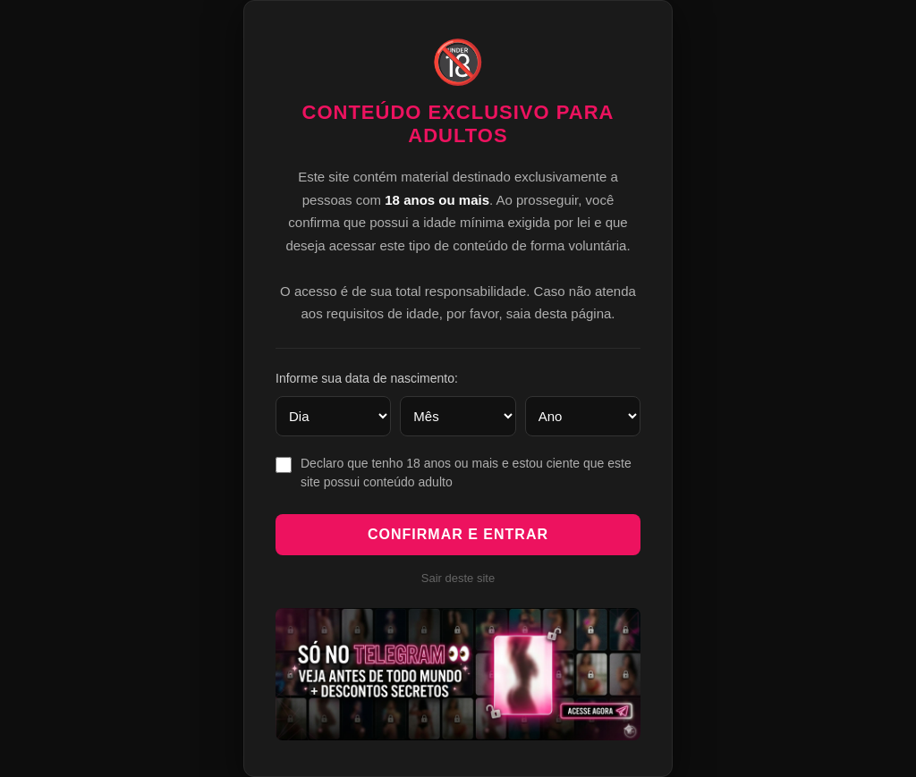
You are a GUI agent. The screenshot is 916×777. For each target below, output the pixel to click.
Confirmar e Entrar (458, 534)
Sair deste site (458, 578)
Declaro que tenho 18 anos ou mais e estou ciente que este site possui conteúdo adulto (466, 472)
